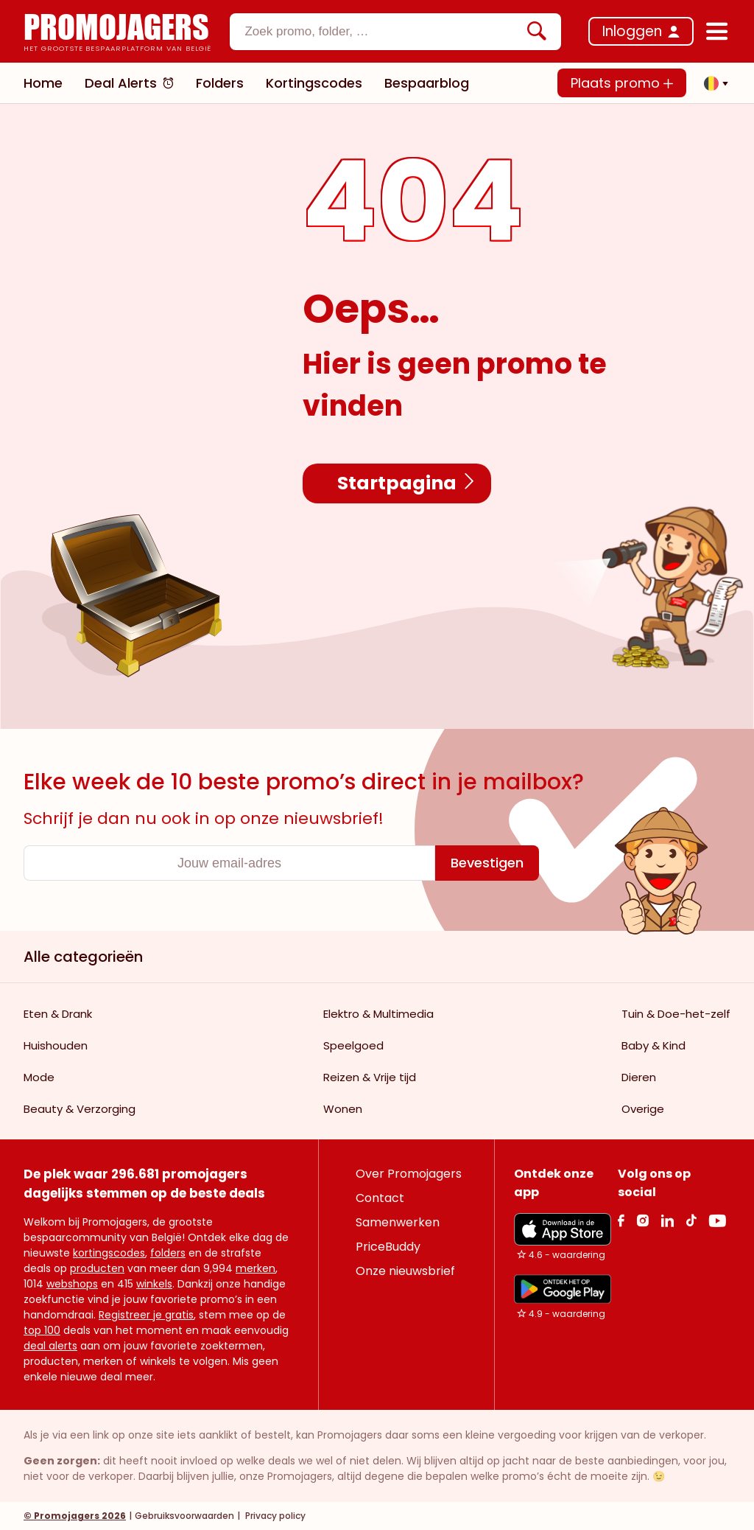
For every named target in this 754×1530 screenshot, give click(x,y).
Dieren (638, 1077)
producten (97, 1268)
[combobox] (395, 31)
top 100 (42, 1330)
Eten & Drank (58, 1013)
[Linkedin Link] (667, 1220)
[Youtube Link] (717, 1220)
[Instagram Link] (642, 1220)
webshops (72, 1283)
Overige (642, 1109)
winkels (154, 1283)
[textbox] (382, 31)
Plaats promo (622, 83)
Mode (39, 1077)
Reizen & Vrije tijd (369, 1077)
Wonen (342, 1109)
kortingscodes (109, 1253)
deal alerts (50, 1345)
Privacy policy (274, 1515)
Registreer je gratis (146, 1314)
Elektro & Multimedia (378, 1013)
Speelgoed (353, 1045)
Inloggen (632, 31)
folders (168, 1253)
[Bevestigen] (487, 863)
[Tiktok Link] (691, 1220)
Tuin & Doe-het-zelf (675, 1013)
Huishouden (56, 1045)
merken (255, 1268)
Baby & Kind (653, 1045)
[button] (712, 83)
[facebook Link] (621, 1220)
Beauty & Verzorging (79, 1109)
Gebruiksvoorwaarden (184, 1515)
